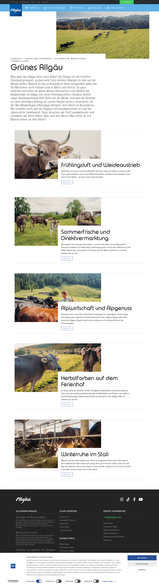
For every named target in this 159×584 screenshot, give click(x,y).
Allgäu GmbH (108, 524)
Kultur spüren (64, 528)
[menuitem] (32, 7)
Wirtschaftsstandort (67, 548)
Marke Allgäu (64, 545)
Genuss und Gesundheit (38, 59)
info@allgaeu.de (112, 518)
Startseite (16, 59)
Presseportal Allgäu (110, 528)
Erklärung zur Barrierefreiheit (113, 538)
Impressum (107, 541)
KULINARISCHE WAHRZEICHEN (70, 59)
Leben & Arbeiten (66, 531)
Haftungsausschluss (110, 534)
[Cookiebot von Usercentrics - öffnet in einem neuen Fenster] (13, 580)
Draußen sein (64, 518)
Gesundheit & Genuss (67, 521)
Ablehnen (142, 568)
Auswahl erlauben (142, 562)
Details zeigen (108, 580)
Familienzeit (64, 525)
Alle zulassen (142, 556)
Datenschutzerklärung (111, 531)
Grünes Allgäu (20, 61)
